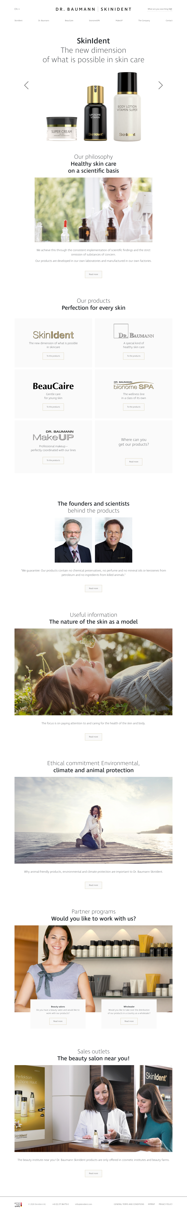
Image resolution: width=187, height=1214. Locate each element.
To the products (53, 356)
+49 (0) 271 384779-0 (60, 1204)
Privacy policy (165, 1204)
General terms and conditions (129, 1204)
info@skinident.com (83, 1204)
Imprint (151, 1204)
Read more (93, 274)
